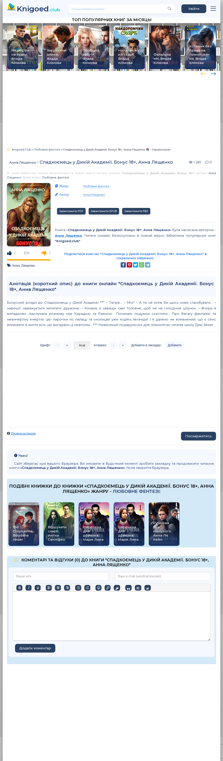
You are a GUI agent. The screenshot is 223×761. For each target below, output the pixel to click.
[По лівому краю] (49, 588)
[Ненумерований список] (78, 588)
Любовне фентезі (55, 177)
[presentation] (203, 73)
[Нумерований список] (87, 588)
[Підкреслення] (38, 588)
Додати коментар (35, 648)
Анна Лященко (22, 162)
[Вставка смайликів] (98, 588)
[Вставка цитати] (128, 588)
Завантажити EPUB (104, 211)
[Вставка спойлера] (138, 588)
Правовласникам (23, 433)
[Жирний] (19, 588)
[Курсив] (28, 588)
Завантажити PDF (71, 211)
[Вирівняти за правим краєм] (67, 588)
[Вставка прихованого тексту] (147, 588)
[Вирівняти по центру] (58, 588)
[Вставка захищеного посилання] (117, 588)
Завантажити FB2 (136, 211)
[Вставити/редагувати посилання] (108, 588)
